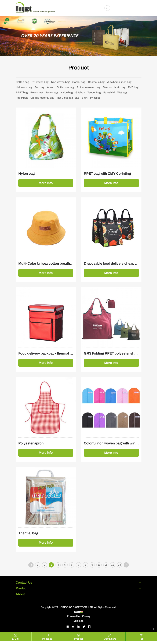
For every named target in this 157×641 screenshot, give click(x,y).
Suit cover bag (65, 87)
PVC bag (133, 87)
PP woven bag (40, 82)
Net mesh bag (24, 87)
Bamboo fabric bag (114, 87)
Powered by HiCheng (78, 616)
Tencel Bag (94, 92)
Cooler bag (78, 82)
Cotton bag (22, 82)
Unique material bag (42, 97)
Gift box (80, 92)
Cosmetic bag (96, 82)
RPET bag (22, 92)
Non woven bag (60, 82)
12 (112, 564)
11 (105, 564)
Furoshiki (109, 92)
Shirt (84, 97)
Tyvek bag (52, 92)
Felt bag (39, 87)
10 (99, 564)
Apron (50, 87)
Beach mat (36, 92)
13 (119, 564)
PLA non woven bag (88, 87)
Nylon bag (67, 92)
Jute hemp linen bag (119, 82)
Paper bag (22, 97)
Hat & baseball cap (68, 97)
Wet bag (122, 92)
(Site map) (78, 621)
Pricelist (95, 97)
